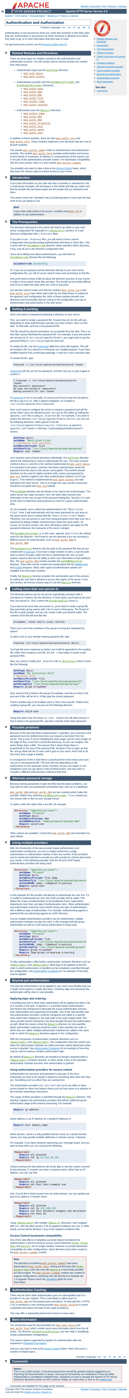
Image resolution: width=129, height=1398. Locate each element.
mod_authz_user (33, 133)
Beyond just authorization (109, 74)
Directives (95, 6)
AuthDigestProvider (29, 85)
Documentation (37, 15)
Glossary (112, 6)
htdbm (18, 567)
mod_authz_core (20, 141)
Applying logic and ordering (28, 998)
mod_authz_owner (34, 129)
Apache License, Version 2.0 (38, 1392)
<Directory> (57, 230)
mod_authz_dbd (33, 116)
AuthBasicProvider (63, 82)
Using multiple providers (108, 70)
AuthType (52, 70)
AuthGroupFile (58, 601)
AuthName (20, 491)
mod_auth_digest (34, 76)
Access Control (64, 168)
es (69, 27)
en (64, 27)
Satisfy (26, 1246)
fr (74, 27)
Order (75, 1243)
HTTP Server (21, 15)
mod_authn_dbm (33, 95)
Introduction (102, 45)
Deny (13, 1246)
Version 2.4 (52, 15)
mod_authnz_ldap (34, 101)
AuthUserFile (23, 548)
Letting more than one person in (35, 589)
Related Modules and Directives (35, 53)
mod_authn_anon (33, 88)
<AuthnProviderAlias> (46, 1331)
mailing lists (106, 1379)
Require (45, 110)
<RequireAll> (18, 965)
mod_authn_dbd (33, 92)
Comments (102, 90)
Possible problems (106, 63)
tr (89, 27)
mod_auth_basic (33, 73)
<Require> (54, 1223)
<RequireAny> (40, 965)
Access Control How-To (54, 44)
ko (84, 27)
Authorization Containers (46, 971)
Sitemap (123, 6)
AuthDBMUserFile (71, 561)
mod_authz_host (33, 126)
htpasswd (42, 346)
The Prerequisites (105, 49)
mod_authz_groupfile (37, 123)
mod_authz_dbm (33, 120)
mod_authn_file (33, 98)
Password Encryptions (35, 1343)
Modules (85, 6)
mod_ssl (74, 211)
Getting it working (105, 53)
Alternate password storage (110, 66)
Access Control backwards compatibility (36, 1235)
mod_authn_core (66, 138)
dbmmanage (81, 564)
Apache (8, 15)
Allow (84, 1243)
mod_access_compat (69, 163)
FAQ (104, 6)
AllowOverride (36, 245)
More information (105, 81)
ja (78, 27)
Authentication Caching (108, 78)
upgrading (51, 1279)
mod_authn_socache (36, 105)
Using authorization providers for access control (41, 1069)
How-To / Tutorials (69, 15)
